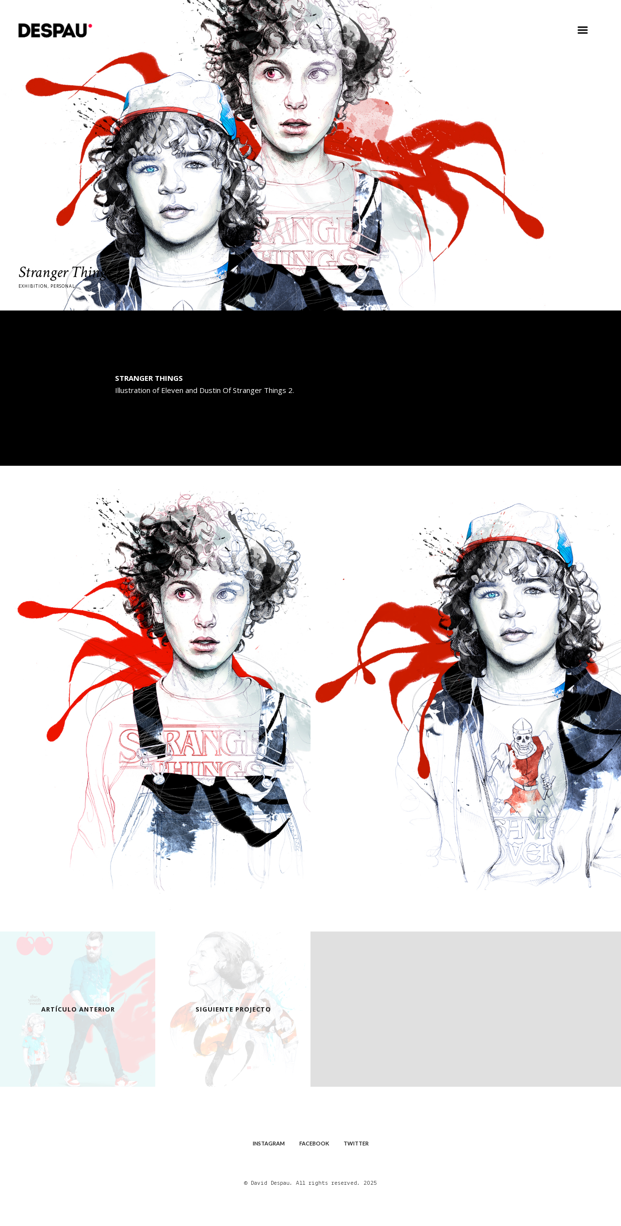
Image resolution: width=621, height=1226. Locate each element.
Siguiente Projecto (233, 1008)
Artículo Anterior (78, 1008)
